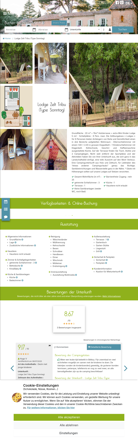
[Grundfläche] (22, 240)
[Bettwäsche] (22, 266)
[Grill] (101, 251)
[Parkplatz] (106, 263)
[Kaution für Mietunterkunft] (122, 272)
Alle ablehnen (69, 425)
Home (7, 38)
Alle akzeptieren (69, 417)
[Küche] (16, 277)
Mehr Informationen (111, 296)
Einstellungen (69, 433)
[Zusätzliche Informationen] (35, 245)
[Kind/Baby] (20, 269)
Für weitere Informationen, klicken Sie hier (51, 407)
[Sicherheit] (107, 260)
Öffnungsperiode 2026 (82, 3)
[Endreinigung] (66, 266)
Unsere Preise (59, 22)
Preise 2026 (105, 3)
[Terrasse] (108, 240)
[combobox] (85, 29)
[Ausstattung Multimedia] (76, 275)
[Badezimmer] (22, 280)
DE (129, 3)
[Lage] (15, 242)
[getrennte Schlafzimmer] (36, 263)
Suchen (122, 29)
